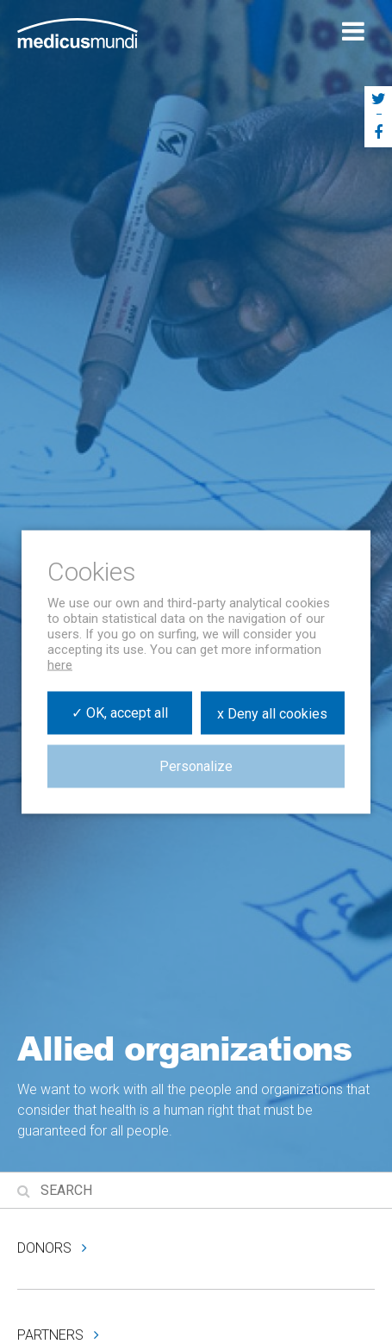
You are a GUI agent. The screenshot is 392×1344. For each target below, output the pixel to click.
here (59, 665)
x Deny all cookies (272, 713)
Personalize (196, 766)
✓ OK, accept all (120, 713)
